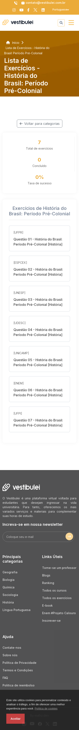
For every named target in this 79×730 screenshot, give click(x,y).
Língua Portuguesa (17, 610)
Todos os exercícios (57, 598)
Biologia (9, 579)
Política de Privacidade (19, 662)
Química (9, 587)
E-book (47, 605)
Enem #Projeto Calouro (59, 613)
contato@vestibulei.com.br (43, 3)
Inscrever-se (51, 620)
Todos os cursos (54, 590)
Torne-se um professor (59, 568)
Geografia (10, 572)
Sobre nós (10, 655)
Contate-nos (12, 647)
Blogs (46, 575)
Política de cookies (46, 708)
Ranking (48, 583)
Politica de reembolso (19, 685)
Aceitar (15, 718)
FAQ (5, 678)
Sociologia (10, 595)
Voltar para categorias (40, 123)
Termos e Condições (18, 670)
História (8, 602)
